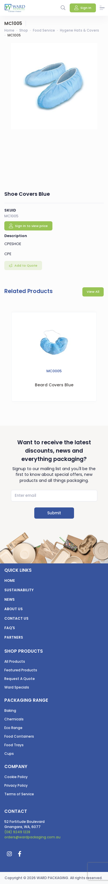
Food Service (44, 30)
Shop (23, 30)
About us (13, 608)
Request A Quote (19, 678)
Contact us (16, 618)
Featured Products (20, 670)
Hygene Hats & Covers (79, 30)
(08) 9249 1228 (17, 831)
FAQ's (9, 627)
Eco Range (13, 727)
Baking (10, 710)
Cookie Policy (16, 776)
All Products (14, 661)
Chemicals (14, 719)
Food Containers (19, 736)
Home (9, 30)
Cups (9, 753)
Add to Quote (25, 265)
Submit (54, 513)
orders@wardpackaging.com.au (32, 837)
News (9, 599)
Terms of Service (19, 794)
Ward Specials (16, 687)
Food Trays (14, 745)
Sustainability (19, 590)
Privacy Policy (16, 785)
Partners (13, 637)
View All (93, 291)
